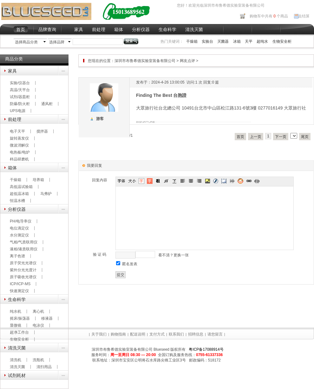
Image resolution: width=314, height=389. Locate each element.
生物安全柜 (281, 41)
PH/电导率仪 (20, 221)
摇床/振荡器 (20, 318)
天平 (248, 41)
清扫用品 (44, 367)
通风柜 (47, 104)
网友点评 (187, 61)
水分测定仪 (19, 235)
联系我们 (176, 334)
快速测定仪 (19, 291)
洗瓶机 (38, 360)
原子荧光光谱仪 (23, 263)
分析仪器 (141, 29)
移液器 (47, 318)
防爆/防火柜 (20, 104)
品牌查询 (47, 29)
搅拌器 (42, 131)
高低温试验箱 (21, 187)
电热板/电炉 (20, 152)
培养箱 (38, 180)
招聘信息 (195, 334)
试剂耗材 (17, 375)
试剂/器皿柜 (20, 97)
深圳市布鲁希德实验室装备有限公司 (145, 61)
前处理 (98, 29)
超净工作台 (19, 332)
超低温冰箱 (19, 193)
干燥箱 (192, 41)
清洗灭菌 (194, 29)
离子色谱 (17, 256)
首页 (20, 29)
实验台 (207, 41)
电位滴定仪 (19, 228)
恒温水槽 (17, 200)
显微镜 (15, 325)
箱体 (118, 29)
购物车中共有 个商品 (269, 16)
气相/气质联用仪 (23, 242)
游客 (100, 118)
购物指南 (118, 334)
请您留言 (215, 334)
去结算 (304, 16)
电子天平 (17, 131)
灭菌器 (223, 41)
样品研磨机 (19, 159)
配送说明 (137, 334)
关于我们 (99, 334)
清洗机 (15, 360)
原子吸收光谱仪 (23, 277)
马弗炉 (46, 193)
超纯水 (262, 41)
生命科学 (167, 29)
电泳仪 (38, 325)
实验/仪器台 (20, 83)
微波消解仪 (19, 145)
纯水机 (15, 311)
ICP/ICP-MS (20, 284)
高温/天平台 (20, 90)
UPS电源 (17, 111)
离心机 (38, 311)
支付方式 (157, 334)
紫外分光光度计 (23, 270)
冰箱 (237, 41)
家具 (78, 29)
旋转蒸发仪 (19, 138)
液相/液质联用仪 (23, 249)
